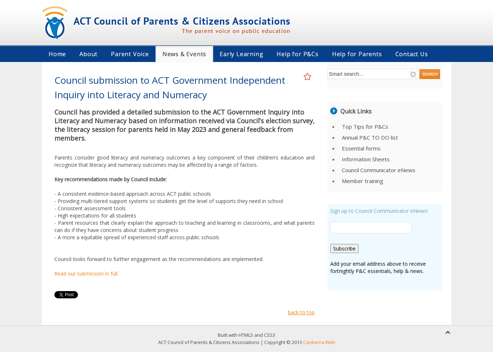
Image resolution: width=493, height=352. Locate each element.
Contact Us (411, 54)
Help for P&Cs (297, 54)
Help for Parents (357, 54)
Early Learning (241, 54)
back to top (301, 312)
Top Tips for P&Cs (365, 126)
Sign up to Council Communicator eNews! (379, 210)
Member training (362, 181)
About (88, 54)
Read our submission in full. (86, 273)
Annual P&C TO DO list (370, 137)
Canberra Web (319, 342)
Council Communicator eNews (378, 170)
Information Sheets (366, 159)
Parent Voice (130, 54)
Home (57, 54)
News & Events (184, 54)
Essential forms (361, 148)
